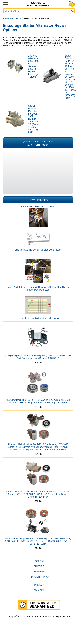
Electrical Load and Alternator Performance (38, 318)
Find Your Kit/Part (38, 577)
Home (6, 18)
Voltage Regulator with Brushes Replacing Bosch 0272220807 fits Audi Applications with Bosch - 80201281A (38, 356)
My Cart (39, 590)
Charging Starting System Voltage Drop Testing (38, 249)
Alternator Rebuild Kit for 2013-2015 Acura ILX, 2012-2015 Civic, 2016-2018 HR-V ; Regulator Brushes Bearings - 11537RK (38, 401)
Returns (38, 571)
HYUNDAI (16, 18)
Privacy (39, 584)
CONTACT (39, 561)
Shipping (39, 566)
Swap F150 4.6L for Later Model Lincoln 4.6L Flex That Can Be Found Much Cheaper (38, 288)
